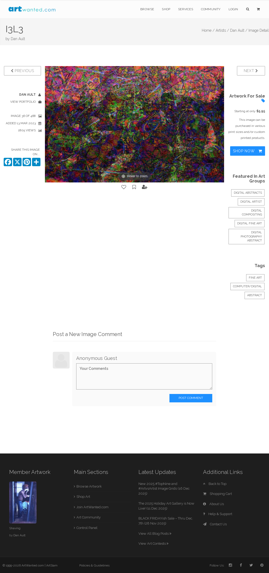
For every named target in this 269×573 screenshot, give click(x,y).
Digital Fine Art (249, 223)
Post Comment (191, 398)
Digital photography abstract (251, 236)
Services (185, 9)
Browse (147, 9)
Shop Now (247, 151)
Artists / (222, 30)
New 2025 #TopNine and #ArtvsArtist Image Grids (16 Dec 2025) (164, 488)
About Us (213, 504)
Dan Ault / (238, 30)
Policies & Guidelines (94, 565)
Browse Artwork (89, 486)
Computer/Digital (247, 286)
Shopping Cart (217, 494)
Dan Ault (18, 39)
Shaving (14, 528)
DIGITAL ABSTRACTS (248, 192)
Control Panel (86, 528)
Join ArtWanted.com (92, 507)
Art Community (88, 517)
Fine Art (255, 277)
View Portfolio (23, 102)
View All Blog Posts (154, 534)
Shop (166, 9)
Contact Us (215, 524)
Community (211, 9)
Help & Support (217, 514)
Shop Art (83, 497)
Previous (22, 71)
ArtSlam (52, 565)
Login (233, 9)
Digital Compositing (252, 213)
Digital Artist (251, 201)
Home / (208, 30)
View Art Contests (153, 543)
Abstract (254, 295)
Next (251, 71)
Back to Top (214, 484)
